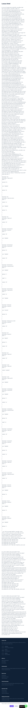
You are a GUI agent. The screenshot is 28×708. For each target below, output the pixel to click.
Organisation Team (5, 676)
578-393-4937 (7, 651)
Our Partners (4, 663)
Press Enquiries (4, 678)
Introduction (4, 675)
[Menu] (25, 1)
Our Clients (4, 661)
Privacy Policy (4, 690)
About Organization (5, 660)
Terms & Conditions (5, 693)
